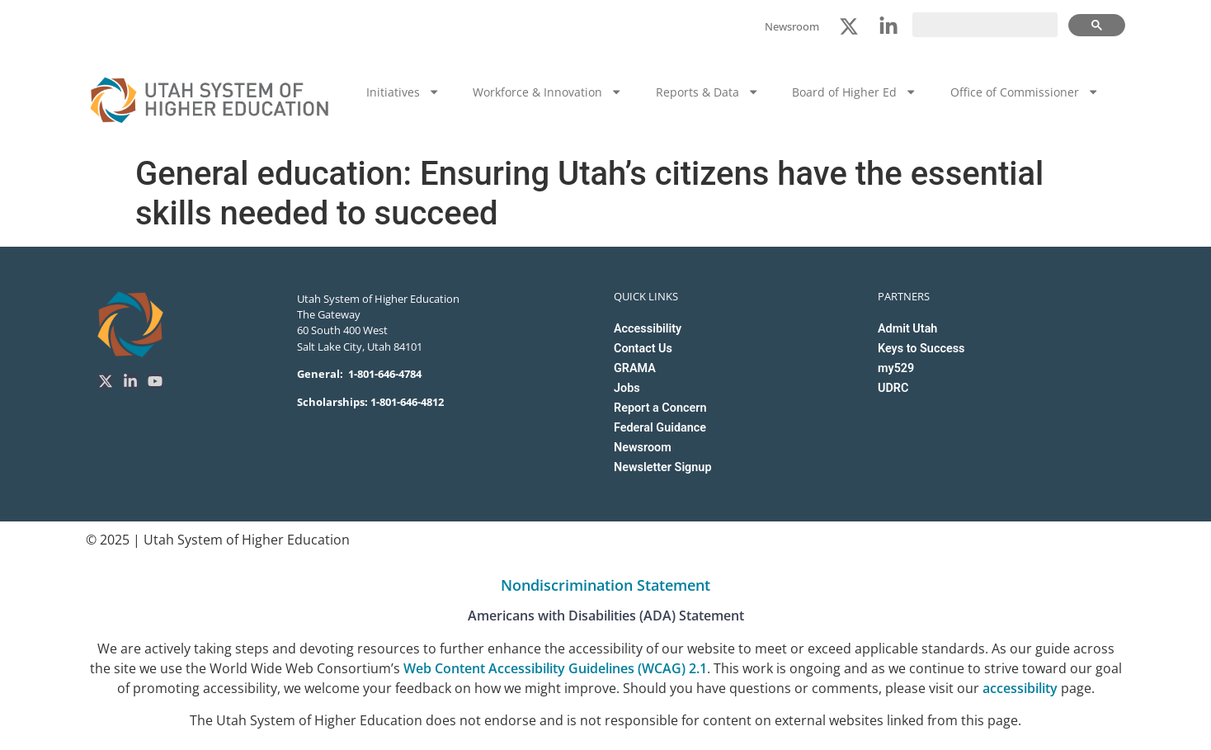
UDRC (893, 388)
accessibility (1020, 688)
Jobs (627, 388)
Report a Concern (660, 408)
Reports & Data (707, 92)
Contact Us (643, 349)
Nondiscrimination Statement (605, 585)
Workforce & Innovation (547, 92)
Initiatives (403, 92)
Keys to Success (921, 349)
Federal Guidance (660, 428)
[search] (985, 24)
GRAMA (635, 368)
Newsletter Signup (662, 467)
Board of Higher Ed (854, 92)
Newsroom (642, 448)
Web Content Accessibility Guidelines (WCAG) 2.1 (555, 668)
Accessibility (647, 329)
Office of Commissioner (1024, 92)
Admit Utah (907, 329)
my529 (896, 368)
